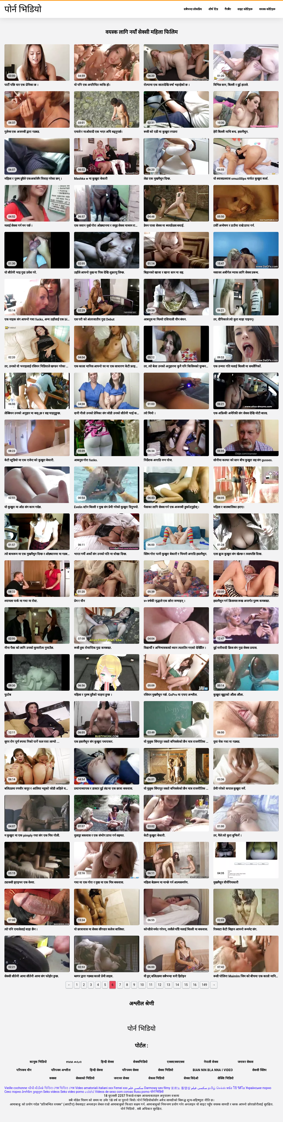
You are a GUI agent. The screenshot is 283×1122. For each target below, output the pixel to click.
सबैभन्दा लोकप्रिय (193, 9)
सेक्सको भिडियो (85, 1078)
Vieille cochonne (15, 1088)
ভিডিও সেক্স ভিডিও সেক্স (59, 1088)
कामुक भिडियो (38, 1062)
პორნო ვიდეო (32, 1091)
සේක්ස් (89, 1091)
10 (142, 985)
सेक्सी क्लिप (259, 1070)
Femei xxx (120, 1088)
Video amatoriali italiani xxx (94, 1088)
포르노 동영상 (180, 1088)
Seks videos (51, 1091)
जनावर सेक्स (121, 1078)
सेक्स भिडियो (165, 1070)
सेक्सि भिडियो (226, 1078)
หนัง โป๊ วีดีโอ (235, 1088)
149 (204, 985)
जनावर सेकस (245, 1062)
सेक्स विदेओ (191, 1078)
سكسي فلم (135, 1088)
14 (177, 985)
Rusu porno (141, 1091)
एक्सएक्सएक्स (175, 1062)
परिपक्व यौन (23, 1070)
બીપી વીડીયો (36, 1088)
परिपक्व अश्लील (61, 1070)
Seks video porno (72, 1091)
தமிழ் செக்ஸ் (217, 1088)
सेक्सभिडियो (140, 1062)
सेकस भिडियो (156, 1078)
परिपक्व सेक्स (130, 1070)
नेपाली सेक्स (211, 1062)
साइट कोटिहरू (244, 9)
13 (168, 985)
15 (186, 985)
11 (151, 985)
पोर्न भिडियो (157, 1091)
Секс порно (12, 1091)
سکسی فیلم (199, 1088)
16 (195, 985)
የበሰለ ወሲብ (73, 1062)
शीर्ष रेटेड (213, 9)
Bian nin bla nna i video (213, 1070)
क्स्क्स (52, 1078)
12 (159, 985)
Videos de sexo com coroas (114, 1091)
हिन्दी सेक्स (107, 1062)
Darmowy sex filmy (157, 1088)
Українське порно (258, 1088)
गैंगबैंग (228, 9)
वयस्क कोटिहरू (267, 9)
